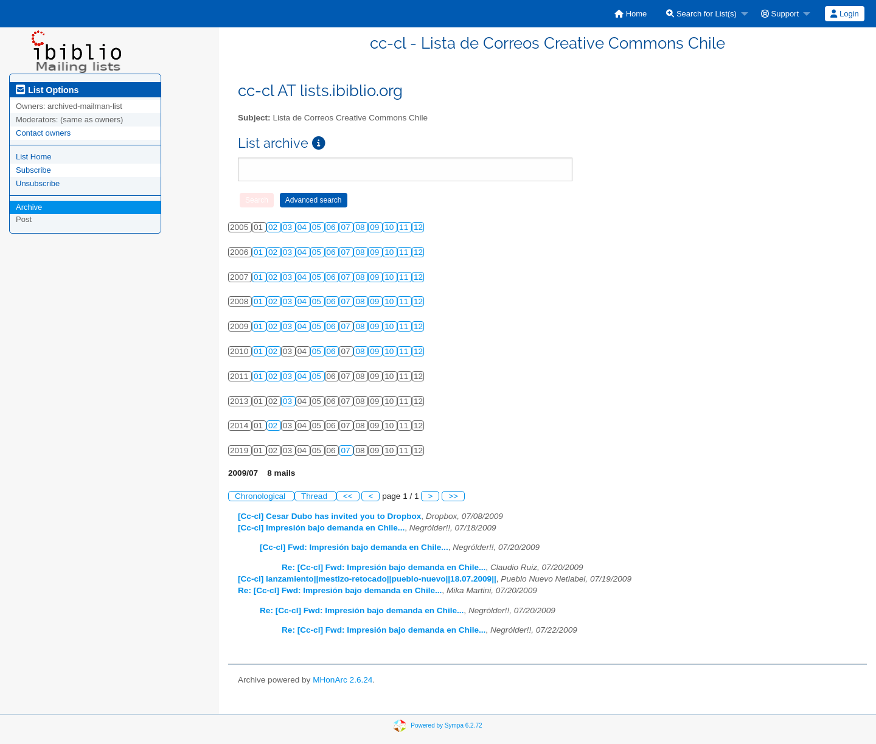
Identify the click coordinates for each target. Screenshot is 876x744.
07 (346, 227)
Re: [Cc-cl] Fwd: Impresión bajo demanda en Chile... (383, 567)
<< (348, 496)
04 (303, 227)
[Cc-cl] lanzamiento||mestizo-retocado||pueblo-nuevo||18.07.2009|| (367, 578)
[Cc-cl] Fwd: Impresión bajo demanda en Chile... (354, 547)
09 (375, 227)
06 (332, 227)
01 (259, 252)
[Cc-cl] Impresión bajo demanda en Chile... (321, 527)
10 (390, 227)
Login (844, 13)
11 (405, 227)
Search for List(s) (701, 13)
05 (318, 227)
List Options (47, 90)
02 (274, 227)
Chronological (261, 496)
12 (418, 227)
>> (453, 496)
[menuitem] (630, 13)
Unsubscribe (38, 183)
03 (288, 227)
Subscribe (33, 170)
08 (361, 227)
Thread (315, 496)
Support (780, 13)
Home (630, 13)
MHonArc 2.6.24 (342, 679)
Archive (29, 207)
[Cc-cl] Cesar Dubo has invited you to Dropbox (329, 516)
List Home (34, 156)
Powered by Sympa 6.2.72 (446, 725)
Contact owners (43, 132)
